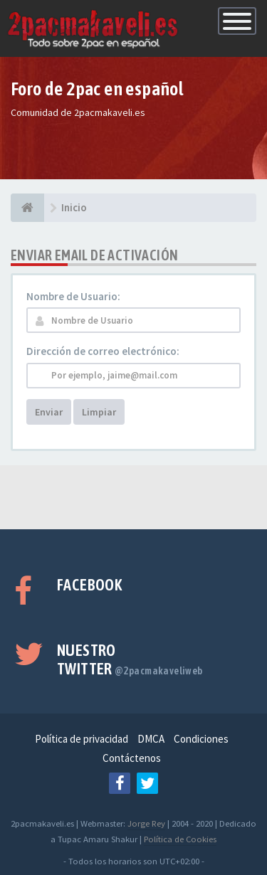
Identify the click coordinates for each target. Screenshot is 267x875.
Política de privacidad (81, 739)
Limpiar (99, 411)
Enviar (49, 411)
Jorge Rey (146, 823)
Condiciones (201, 739)
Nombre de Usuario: (73, 296)
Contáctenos (132, 758)
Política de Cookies (180, 838)
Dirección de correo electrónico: (102, 351)
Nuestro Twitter (130, 659)
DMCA (150, 739)
